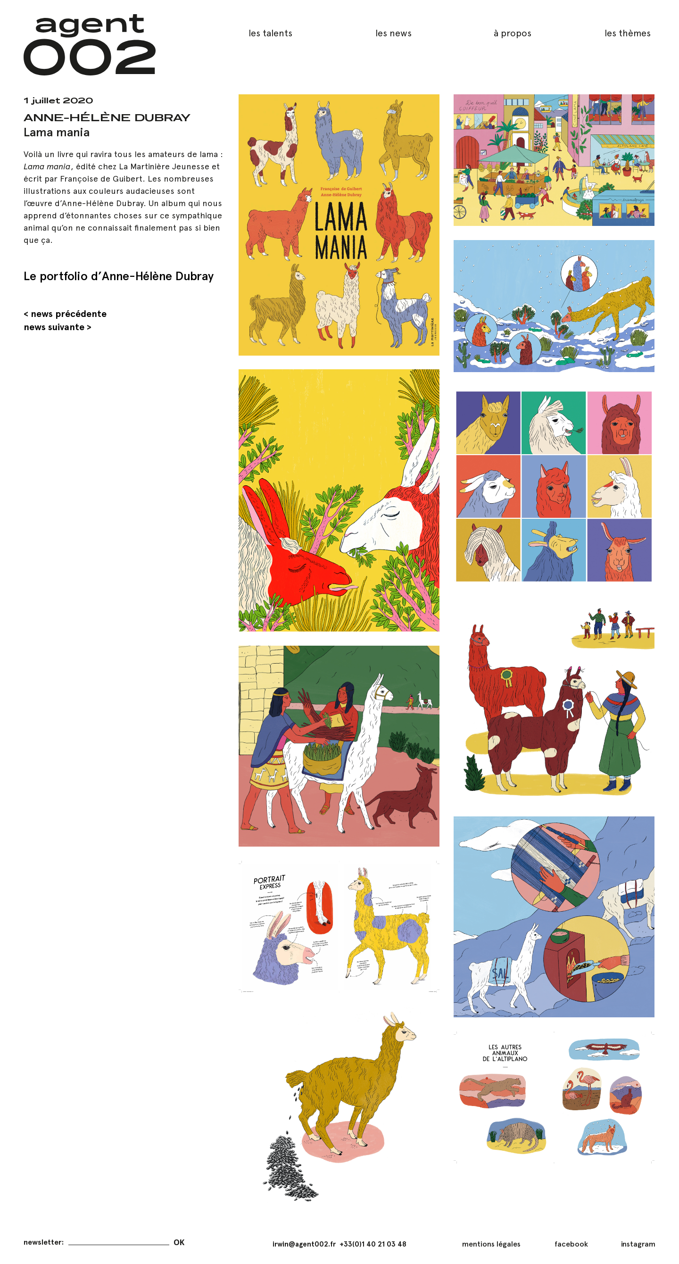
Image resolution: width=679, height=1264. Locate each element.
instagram (638, 1243)
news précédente (69, 313)
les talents (270, 33)
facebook (571, 1243)
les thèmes (627, 33)
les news (393, 33)
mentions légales (491, 1243)
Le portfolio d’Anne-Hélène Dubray (119, 275)
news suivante (54, 327)
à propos (512, 33)
